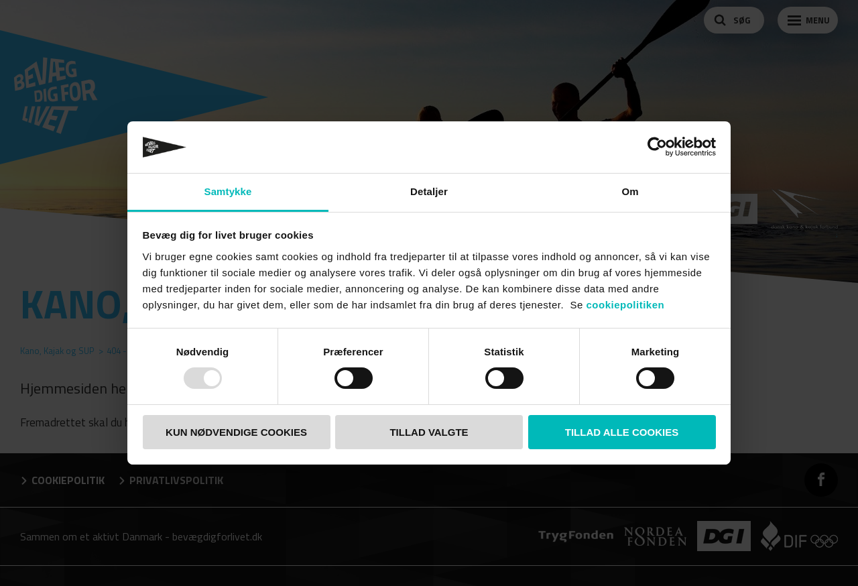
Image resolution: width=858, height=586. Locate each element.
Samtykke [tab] (228, 191)
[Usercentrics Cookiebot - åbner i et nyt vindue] (657, 147)
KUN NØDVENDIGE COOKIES (236, 432)
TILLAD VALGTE (428, 432)
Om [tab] (629, 191)
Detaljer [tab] (429, 191)
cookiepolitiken (626, 304)
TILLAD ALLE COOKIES (621, 432)
